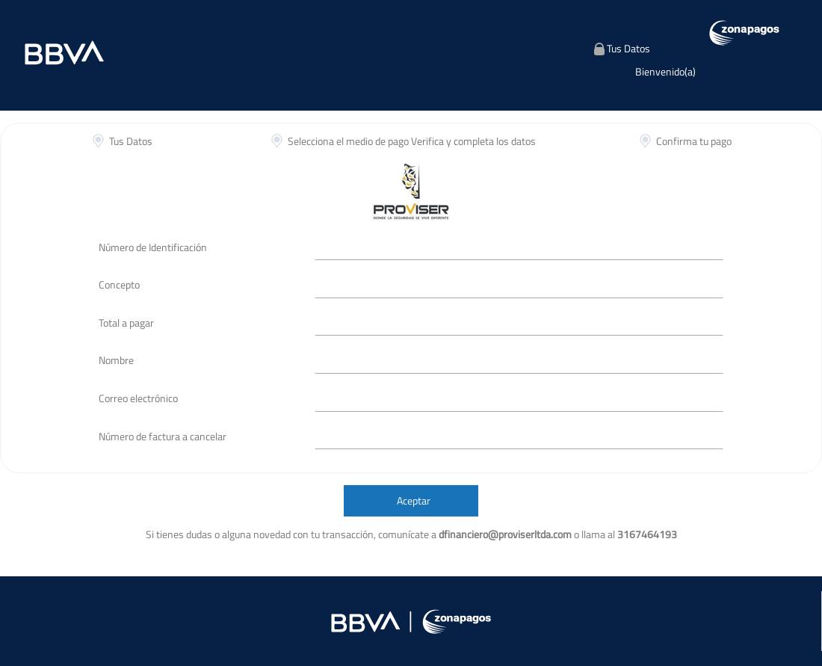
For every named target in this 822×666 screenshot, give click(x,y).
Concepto (119, 284)
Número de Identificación (153, 247)
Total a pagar (126, 322)
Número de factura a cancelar (162, 436)
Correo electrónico (138, 398)
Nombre (116, 360)
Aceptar (413, 500)
